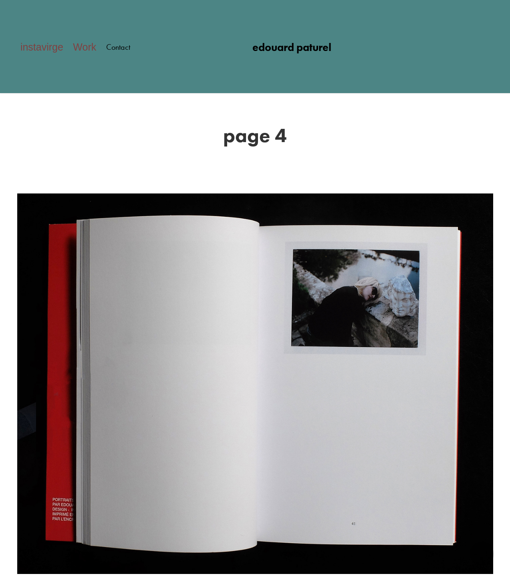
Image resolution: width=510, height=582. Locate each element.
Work (84, 47)
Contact (118, 47)
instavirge (41, 47)
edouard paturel (291, 47)
